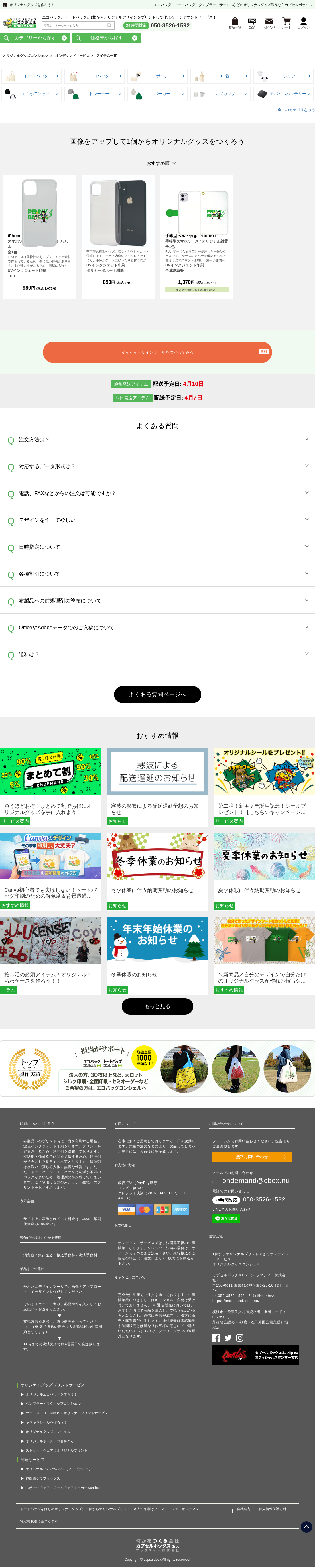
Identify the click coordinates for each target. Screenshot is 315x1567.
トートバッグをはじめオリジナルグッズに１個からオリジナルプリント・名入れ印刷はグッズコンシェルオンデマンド (111, 1510)
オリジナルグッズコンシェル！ (50, 1433)
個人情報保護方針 (272, 1510)
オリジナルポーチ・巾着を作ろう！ (53, 1442)
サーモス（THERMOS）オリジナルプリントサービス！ (69, 1414)
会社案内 (243, 1510)
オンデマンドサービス (72, 57)
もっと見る (157, 1007)
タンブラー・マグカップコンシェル (53, 1405)
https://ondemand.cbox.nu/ (235, 1302)
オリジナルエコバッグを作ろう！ (51, 1396)
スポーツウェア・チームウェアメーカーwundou (63, 1489)
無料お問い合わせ (252, 1158)
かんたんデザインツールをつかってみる (157, 353)
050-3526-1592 (170, 26)
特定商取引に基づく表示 (39, 1523)
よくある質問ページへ (157, 695)
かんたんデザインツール (43, 1288)
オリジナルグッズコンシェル (25, 57)
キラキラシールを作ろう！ (46, 1424)
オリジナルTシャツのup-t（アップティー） (59, 1470)
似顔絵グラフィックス (43, 1480)
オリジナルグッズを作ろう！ (32, 5)
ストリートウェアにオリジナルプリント (57, 1452)
